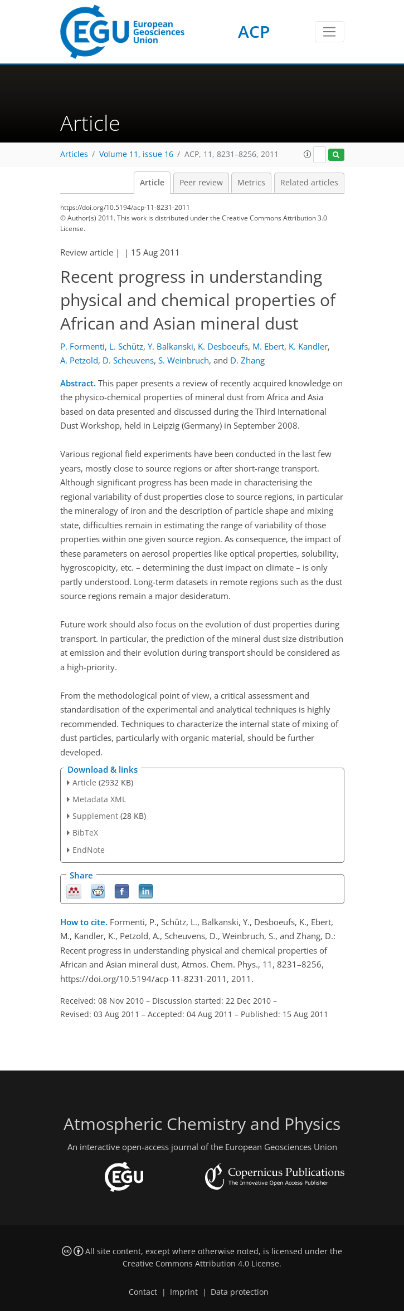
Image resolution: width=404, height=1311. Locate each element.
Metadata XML (99, 799)
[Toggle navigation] (329, 31)
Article (152, 183)
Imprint (184, 1292)
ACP (254, 31)
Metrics (251, 183)
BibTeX (85, 832)
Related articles (309, 183)
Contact (143, 1292)
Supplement (95, 816)
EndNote (88, 849)
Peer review (201, 183)
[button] (307, 154)
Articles (74, 154)
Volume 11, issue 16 (136, 154)
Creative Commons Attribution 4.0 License (201, 1264)
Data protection (240, 1292)
